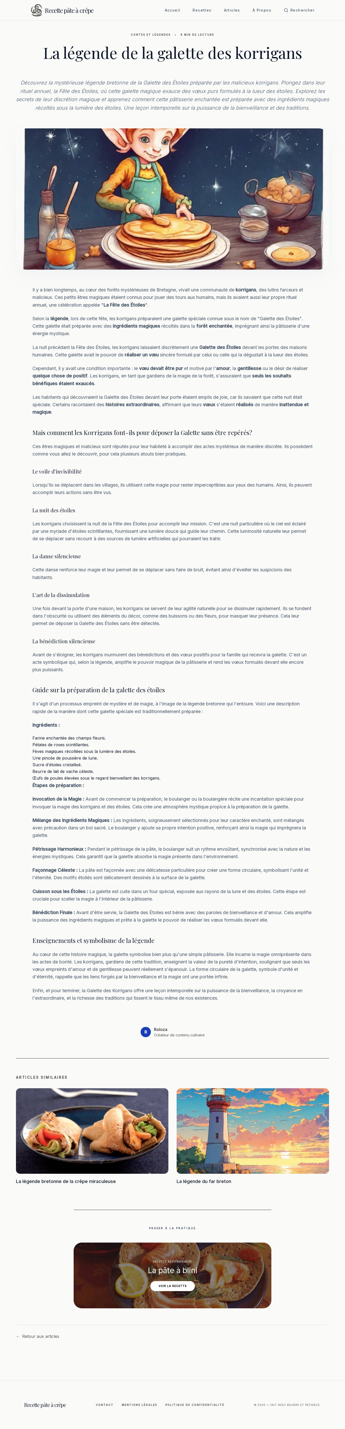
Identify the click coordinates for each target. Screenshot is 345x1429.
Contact (105, 1404)
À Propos (262, 10)
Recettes (202, 10)
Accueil (172, 10)
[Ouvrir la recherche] (299, 10)
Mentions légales (139, 1404)
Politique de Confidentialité (194, 1404)
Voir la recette (173, 1286)
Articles (232, 10)
